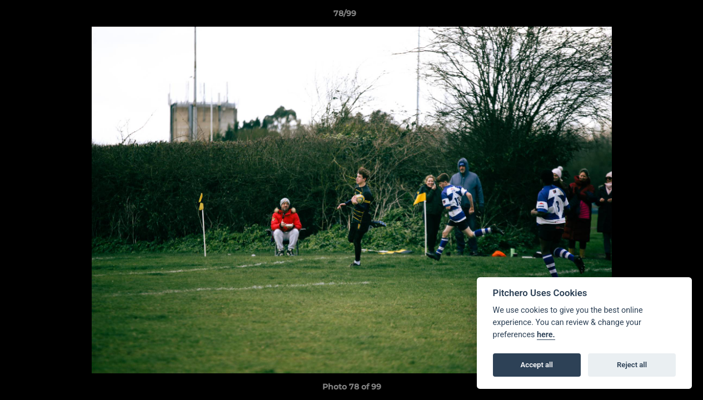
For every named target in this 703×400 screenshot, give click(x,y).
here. (546, 334)
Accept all (537, 365)
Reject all (632, 365)
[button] (656, 16)
